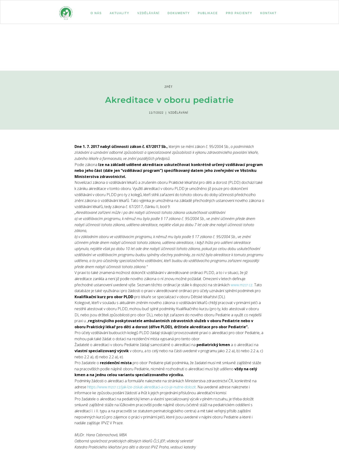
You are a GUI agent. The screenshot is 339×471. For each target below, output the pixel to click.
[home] (66, 11)
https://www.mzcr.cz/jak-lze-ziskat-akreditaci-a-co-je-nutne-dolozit (141, 387)
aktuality (119, 13)
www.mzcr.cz (241, 284)
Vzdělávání (178, 112)
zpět (169, 87)
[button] (95, 13)
